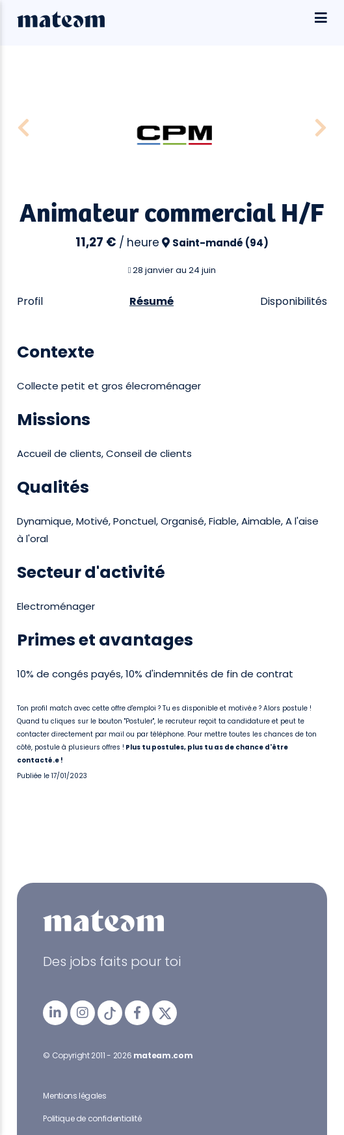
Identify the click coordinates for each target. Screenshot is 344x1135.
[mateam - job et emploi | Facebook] (137, 1012)
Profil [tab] (30, 301)
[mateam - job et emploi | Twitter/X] (164, 1012)
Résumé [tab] (151, 301)
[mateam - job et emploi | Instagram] (82, 1012)
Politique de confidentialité (92, 1118)
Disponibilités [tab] (293, 301)
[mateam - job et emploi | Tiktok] (110, 1012)
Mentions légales (74, 1095)
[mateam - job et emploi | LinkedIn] (55, 1012)
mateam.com (162, 1055)
